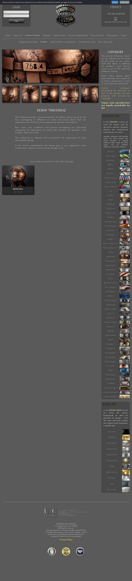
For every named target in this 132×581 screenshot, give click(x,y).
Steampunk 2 (117, 357)
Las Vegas (118, 274)
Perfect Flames (117, 300)
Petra (120, 483)
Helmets (47, 35)
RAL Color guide (105, 42)
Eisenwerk (118, 208)
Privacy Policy (66, 540)
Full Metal (119, 437)
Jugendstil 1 (118, 261)
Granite (119, 466)
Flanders (118, 217)
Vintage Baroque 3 (116, 396)
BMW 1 (119, 165)
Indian (119, 252)
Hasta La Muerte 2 (116, 248)
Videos (124, 35)
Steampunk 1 (117, 353)
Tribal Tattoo (117, 379)
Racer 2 (119, 313)
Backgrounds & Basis (28, 42)
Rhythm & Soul (117, 322)
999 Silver (119, 478)
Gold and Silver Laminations (63, 42)
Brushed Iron (118, 449)
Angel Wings (117, 156)
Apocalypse (118, 160)
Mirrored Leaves (117, 283)
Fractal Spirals (117, 226)
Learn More (124, 2)
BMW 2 (119, 169)
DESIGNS (113, 122)
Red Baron (118, 318)
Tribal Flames (117, 375)
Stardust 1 (118, 344)
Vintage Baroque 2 (116, 392)
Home (8, 35)
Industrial (118, 256)
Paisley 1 (118, 296)
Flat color (119, 431)
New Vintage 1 (117, 287)
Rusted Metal (118, 454)
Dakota (119, 200)
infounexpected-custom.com (116, 19)
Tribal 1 (119, 370)
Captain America (117, 178)
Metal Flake (118, 489)
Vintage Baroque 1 (116, 388)
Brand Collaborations (78, 35)
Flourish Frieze (117, 221)
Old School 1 (118, 291)
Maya (119, 278)
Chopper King (117, 182)
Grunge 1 (118, 239)
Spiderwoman (117, 335)
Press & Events (97, 35)
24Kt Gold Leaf (118, 472)
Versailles (118, 383)
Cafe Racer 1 (118, 173)
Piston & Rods (117, 309)
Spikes (119, 340)
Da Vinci (118, 195)
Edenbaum (118, 204)
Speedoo (118, 331)
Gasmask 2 (118, 235)
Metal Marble (118, 443)
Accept (115, 2)
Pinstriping (118, 305)
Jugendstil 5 (117, 270)
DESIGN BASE (115, 410)
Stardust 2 (118, 348)
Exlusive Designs (32, 35)
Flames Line (118, 213)
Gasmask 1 (118, 230)
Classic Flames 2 (117, 186)
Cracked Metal (118, 460)
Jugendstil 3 (117, 265)
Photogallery (112, 35)
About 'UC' (18, 35)
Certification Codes (87, 42)
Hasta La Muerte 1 (116, 243)
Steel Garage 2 (117, 361)
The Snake (118, 366)
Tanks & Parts (59, 35)
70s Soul (118, 151)
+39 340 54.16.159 (116, 13)
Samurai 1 (118, 326)
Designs (43, 42)
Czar (119, 191)
